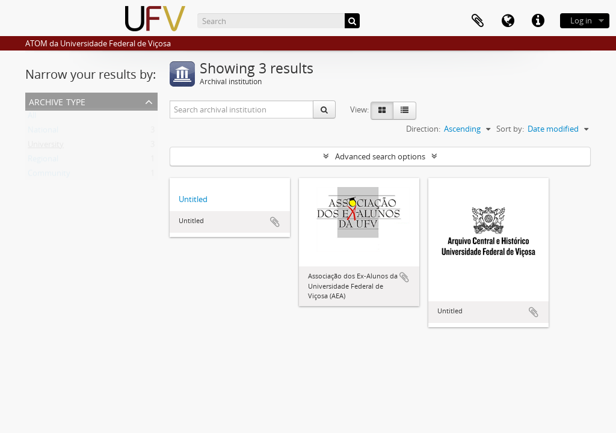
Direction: (423, 128)
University (46, 146)
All (32, 117)
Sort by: (510, 128)
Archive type (57, 101)
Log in (581, 20)
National (43, 132)
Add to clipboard (275, 222)
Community (49, 175)
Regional (43, 161)
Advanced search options (380, 156)
